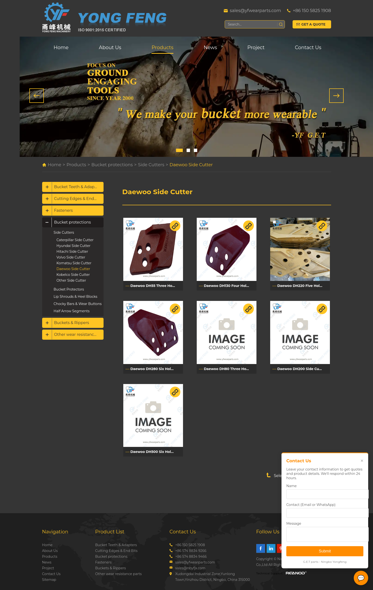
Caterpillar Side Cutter (75, 240)
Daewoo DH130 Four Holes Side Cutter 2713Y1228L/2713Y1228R (230, 286)
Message (293, 523)
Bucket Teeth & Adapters (78, 187)
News (210, 47)
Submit (325, 551)
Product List (109, 532)
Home (61, 47)
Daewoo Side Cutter (191, 164)
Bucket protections (112, 164)
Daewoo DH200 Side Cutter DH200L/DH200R (303, 369)
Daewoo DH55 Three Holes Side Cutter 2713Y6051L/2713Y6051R (157, 286)
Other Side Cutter (71, 280)
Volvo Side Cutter (71, 257)
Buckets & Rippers (71, 322)
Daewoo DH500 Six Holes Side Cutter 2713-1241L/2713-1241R (157, 452)
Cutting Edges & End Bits (78, 198)
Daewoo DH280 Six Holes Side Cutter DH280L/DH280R (157, 369)
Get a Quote (313, 24)
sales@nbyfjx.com (190, 568)
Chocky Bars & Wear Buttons (78, 304)
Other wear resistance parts (79, 334)
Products (162, 47)
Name (291, 486)
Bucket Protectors (69, 289)
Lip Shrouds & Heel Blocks (75, 296)
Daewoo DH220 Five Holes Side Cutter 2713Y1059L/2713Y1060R (303, 286)
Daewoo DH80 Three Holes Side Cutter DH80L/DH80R (230, 369)
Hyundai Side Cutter (74, 246)
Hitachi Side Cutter (72, 251)
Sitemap (49, 579)
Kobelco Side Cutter (73, 274)
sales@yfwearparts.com (255, 10)
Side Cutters (151, 164)
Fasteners (63, 210)
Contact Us (308, 47)
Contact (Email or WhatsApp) (310, 505)
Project (255, 47)
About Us (110, 47)
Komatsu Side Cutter (74, 263)
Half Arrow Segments (72, 311)
